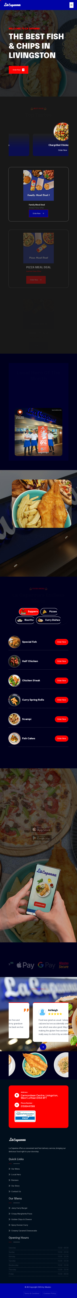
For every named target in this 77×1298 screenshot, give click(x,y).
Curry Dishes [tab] (49, 620)
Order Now (41, 70)
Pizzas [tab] (49, 612)
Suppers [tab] (29, 612)
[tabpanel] (38, 689)
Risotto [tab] (25, 620)
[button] (34, 1047)
